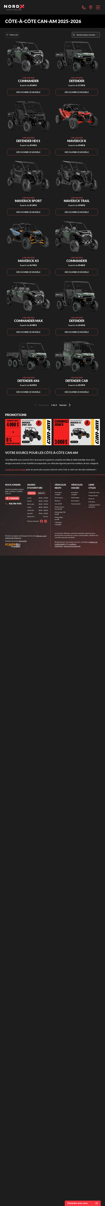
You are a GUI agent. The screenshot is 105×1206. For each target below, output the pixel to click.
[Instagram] (45, 521)
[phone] (83, 7)
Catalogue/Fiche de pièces (94, 506)
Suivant (65, 405)
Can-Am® (58, 504)
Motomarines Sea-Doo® (59, 508)
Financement (75, 504)
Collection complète (58, 523)
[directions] (90, 7)
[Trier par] (86, 34)
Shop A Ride (23, 541)
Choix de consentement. (72, 546)
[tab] (31, 493)
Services (91, 499)
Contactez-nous (94, 492)
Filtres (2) (12, 34)
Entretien (92, 502)
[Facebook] (41, 521)
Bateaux (57, 501)
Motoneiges (75, 498)
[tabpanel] (37, 507)
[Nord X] (14, 7)
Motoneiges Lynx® (59, 518)
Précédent (41, 405)
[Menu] (98, 7)
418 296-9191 (13, 503)
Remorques (59, 498)
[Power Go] (27, 545)
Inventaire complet (58, 493)
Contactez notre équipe (15, 469)
